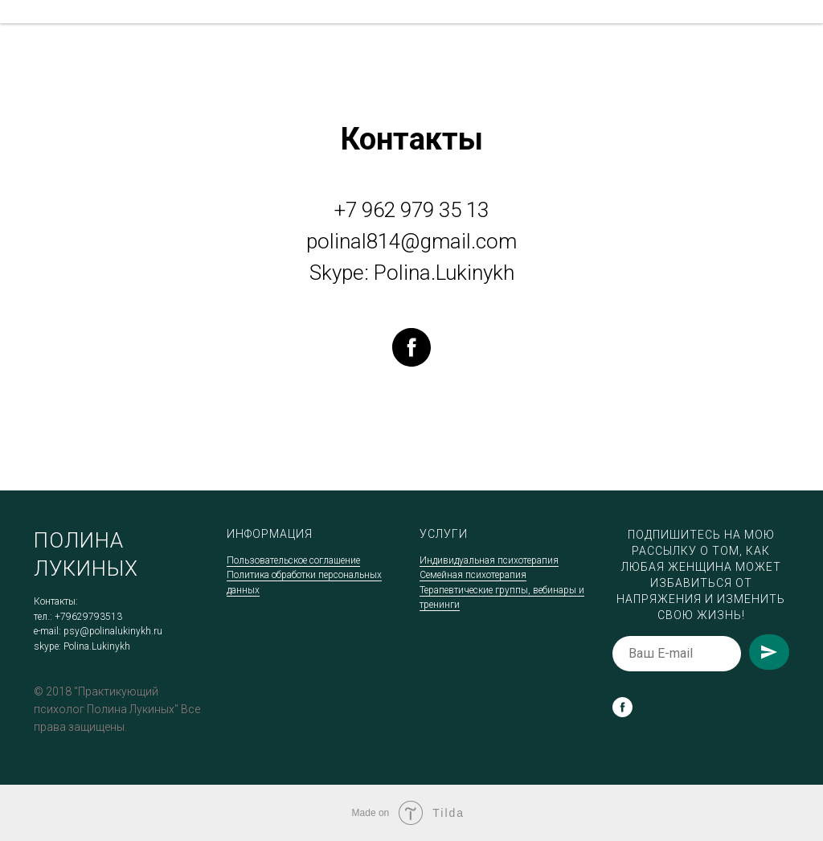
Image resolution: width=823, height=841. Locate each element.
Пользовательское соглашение (293, 560)
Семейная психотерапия (473, 574)
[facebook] (411, 347)
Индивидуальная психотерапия (489, 560)
